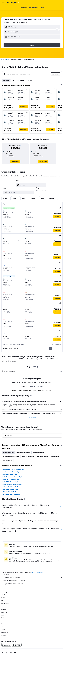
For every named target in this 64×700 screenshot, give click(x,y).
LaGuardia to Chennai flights (10, 479)
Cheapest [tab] (6, 80)
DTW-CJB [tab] (35, 367)
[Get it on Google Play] (6, 644)
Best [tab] (13, 80)
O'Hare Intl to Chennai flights (10, 486)
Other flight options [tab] (42, 456)
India (7, 59)
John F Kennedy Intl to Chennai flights (13, 469)
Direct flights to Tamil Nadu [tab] (11, 456)
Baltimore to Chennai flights (10, 489)
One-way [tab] (29, 80)
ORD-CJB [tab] (28, 367)
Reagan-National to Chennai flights (12, 484)
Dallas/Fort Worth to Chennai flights (12, 477)
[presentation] (49, 19)
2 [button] (53, 348)
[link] (15, 161)
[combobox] (7, 23)
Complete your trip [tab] (38, 452)
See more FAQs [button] (32, 417)
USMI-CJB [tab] (24, 386)
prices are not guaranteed (37, 572)
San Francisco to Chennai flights (11, 472)
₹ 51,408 (43, 19)
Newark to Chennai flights (9, 474)
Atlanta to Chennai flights (9, 491)
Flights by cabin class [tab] (28, 456)
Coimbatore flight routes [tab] (23, 452)
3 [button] (57, 348)
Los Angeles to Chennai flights (11, 494)
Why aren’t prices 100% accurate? (33, 584)
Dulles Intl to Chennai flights (10, 481)
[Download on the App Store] (17, 644)
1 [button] (50, 348)
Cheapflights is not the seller (33, 577)
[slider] (61, 193)
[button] (3, 3)
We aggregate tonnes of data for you (33, 580)
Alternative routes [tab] (8, 452)
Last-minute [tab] (20, 80)
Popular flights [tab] (55, 456)
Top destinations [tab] (7, 460)
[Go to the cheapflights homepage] (12, 3)
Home (2, 59)
